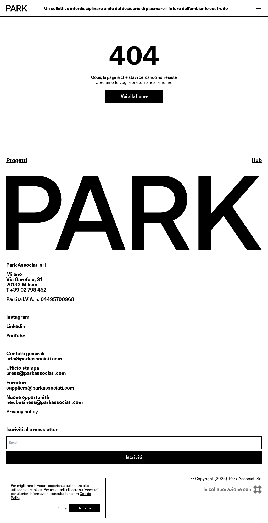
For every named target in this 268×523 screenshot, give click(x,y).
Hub (257, 160)
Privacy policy (22, 411)
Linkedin (15, 326)
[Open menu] (258, 8)
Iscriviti (134, 457)
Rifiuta (61, 508)
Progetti (16, 160)
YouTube (15, 335)
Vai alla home (134, 96)
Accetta (85, 508)
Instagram (17, 317)
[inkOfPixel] (226, 489)
